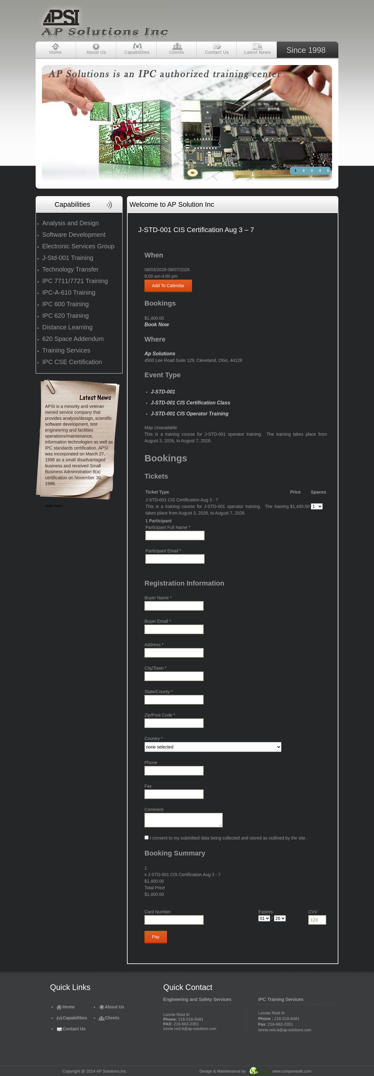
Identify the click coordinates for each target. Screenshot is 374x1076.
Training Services (66, 350)
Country (153, 738)
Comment (154, 809)
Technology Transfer (70, 269)
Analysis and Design (70, 223)
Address (154, 644)
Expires (265, 912)
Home (65, 1006)
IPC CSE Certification (72, 361)
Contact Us (71, 1028)
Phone (150, 762)
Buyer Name (158, 597)
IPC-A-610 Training (68, 292)
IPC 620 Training (65, 315)
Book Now (156, 324)
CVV (312, 912)
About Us (111, 1006)
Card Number (157, 912)
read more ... (55, 506)
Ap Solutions (159, 353)
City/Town (155, 668)
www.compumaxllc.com (291, 1071)
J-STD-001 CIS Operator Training (190, 413)
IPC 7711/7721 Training (75, 280)
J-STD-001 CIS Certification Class (190, 402)
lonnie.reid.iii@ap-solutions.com (189, 1029)
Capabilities (71, 1017)
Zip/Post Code (159, 715)
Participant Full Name (167, 527)
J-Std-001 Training (67, 257)
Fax (148, 786)
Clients (109, 1017)
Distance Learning (67, 327)
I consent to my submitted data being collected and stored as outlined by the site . (226, 837)
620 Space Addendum (73, 338)
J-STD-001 (163, 391)
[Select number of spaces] (317, 506)
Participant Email (163, 550)
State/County (158, 691)
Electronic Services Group (78, 246)
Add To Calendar (168, 285)
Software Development (73, 234)
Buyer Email (157, 621)
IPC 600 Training (65, 304)
